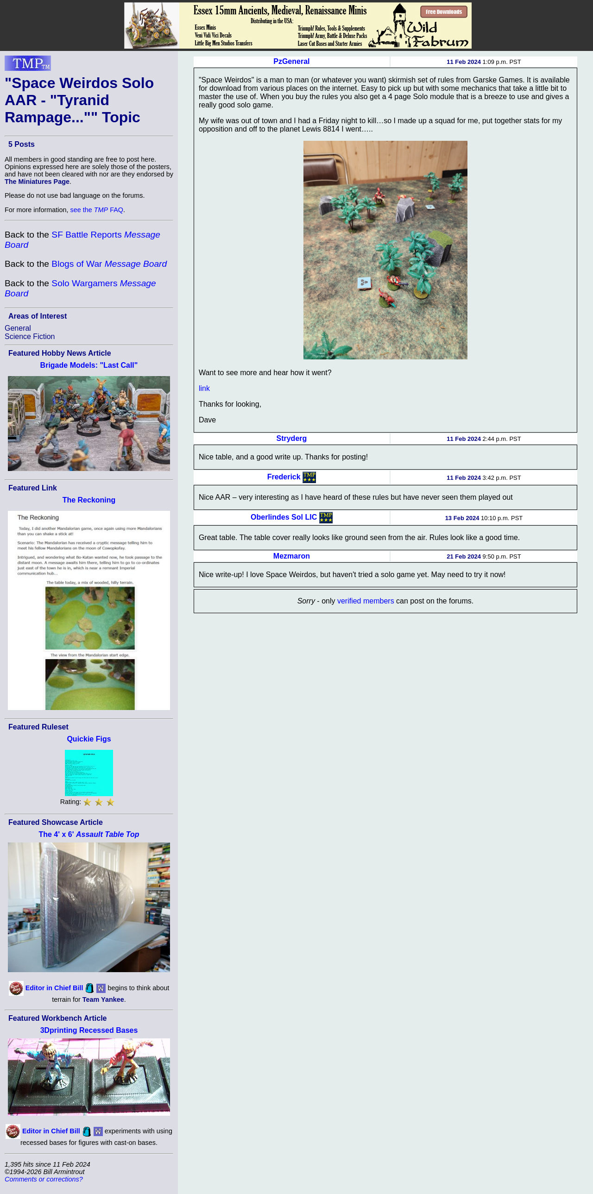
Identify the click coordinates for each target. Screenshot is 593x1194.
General (18, 328)
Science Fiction (30, 336)
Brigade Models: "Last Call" (89, 365)
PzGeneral (291, 61)
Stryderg (291, 438)
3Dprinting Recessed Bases (89, 1030)
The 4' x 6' (88, 834)
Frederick (284, 477)
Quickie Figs (89, 739)
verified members (365, 601)
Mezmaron (291, 556)
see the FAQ (96, 210)
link (204, 388)
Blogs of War (109, 264)
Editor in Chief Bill (54, 988)
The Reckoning (89, 500)
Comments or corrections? (44, 1179)
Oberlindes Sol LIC (284, 517)
